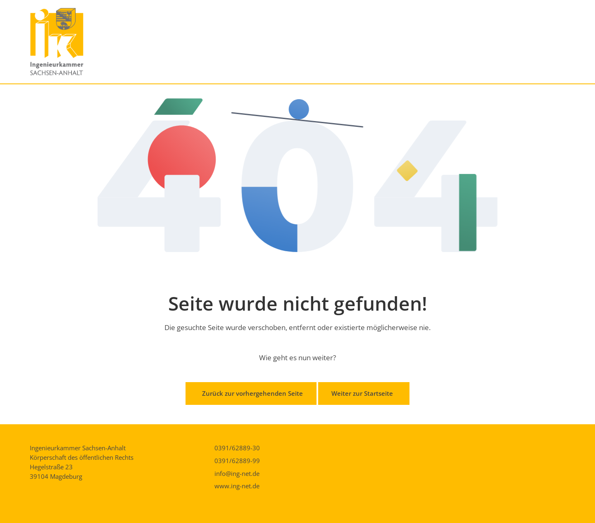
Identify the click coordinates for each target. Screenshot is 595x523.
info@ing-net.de (236, 473)
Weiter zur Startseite (362, 393)
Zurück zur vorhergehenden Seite (252, 393)
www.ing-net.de (236, 486)
